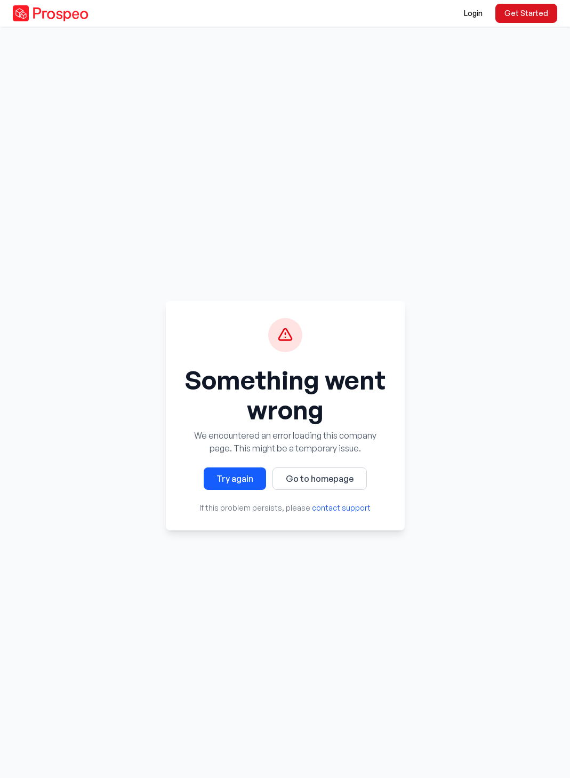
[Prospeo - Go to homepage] (51, 13)
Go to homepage (320, 478)
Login (473, 13)
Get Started (526, 13)
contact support (341, 507)
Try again (234, 478)
